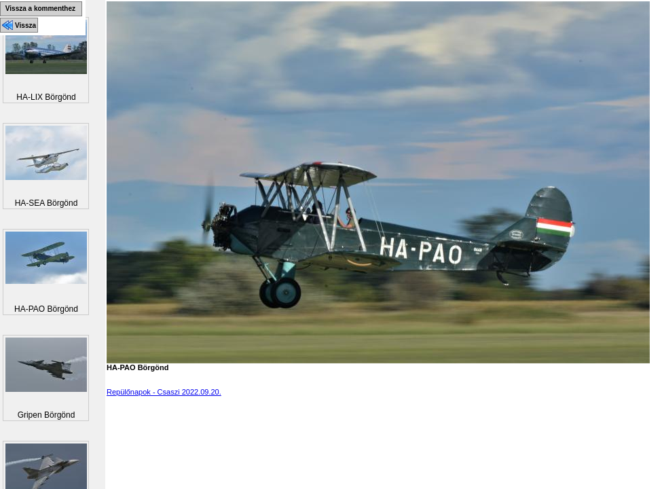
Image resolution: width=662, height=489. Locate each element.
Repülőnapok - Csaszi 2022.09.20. (164, 392)
